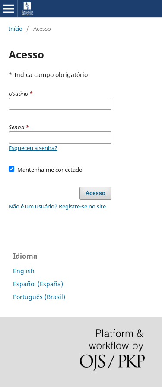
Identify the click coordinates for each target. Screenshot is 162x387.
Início (15, 28)
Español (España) (38, 284)
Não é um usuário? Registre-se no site (57, 206)
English (24, 271)
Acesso (95, 193)
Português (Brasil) (39, 297)
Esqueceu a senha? (33, 148)
